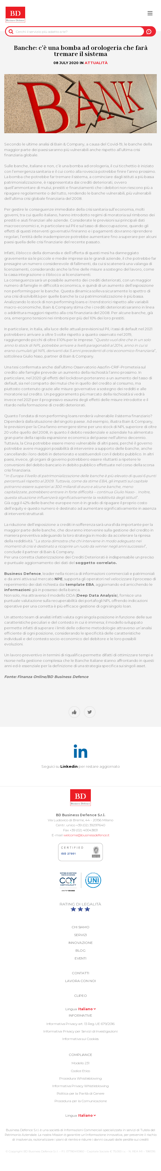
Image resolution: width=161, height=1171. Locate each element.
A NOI (149, 31)
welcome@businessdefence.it (86, 835)
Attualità (96, 62)
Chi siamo (80, 927)
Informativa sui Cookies (80, 1039)
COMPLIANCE (80, 1055)
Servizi (80, 935)
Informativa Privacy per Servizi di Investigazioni (80, 1031)
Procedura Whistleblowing (80, 1078)
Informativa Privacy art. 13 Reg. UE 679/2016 (80, 1024)
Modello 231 (80, 1063)
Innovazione (80, 943)
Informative (80, 1015)
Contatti (80, 973)
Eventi (80, 958)
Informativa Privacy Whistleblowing (80, 1086)
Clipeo (80, 995)
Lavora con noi (80, 981)
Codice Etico (80, 1071)
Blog (80, 950)
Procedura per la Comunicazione (81, 1101)
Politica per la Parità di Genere (81, 1093)
